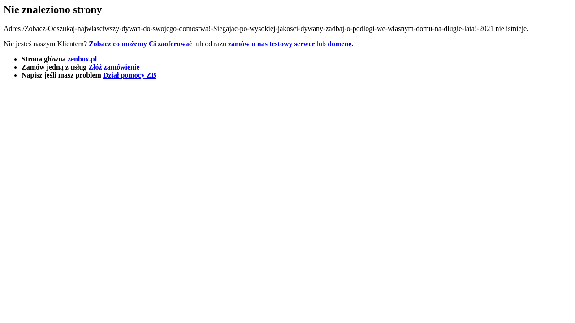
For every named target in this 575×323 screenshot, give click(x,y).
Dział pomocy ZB (129, 75)
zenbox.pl (82, 59)
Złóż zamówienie (113, 67)
